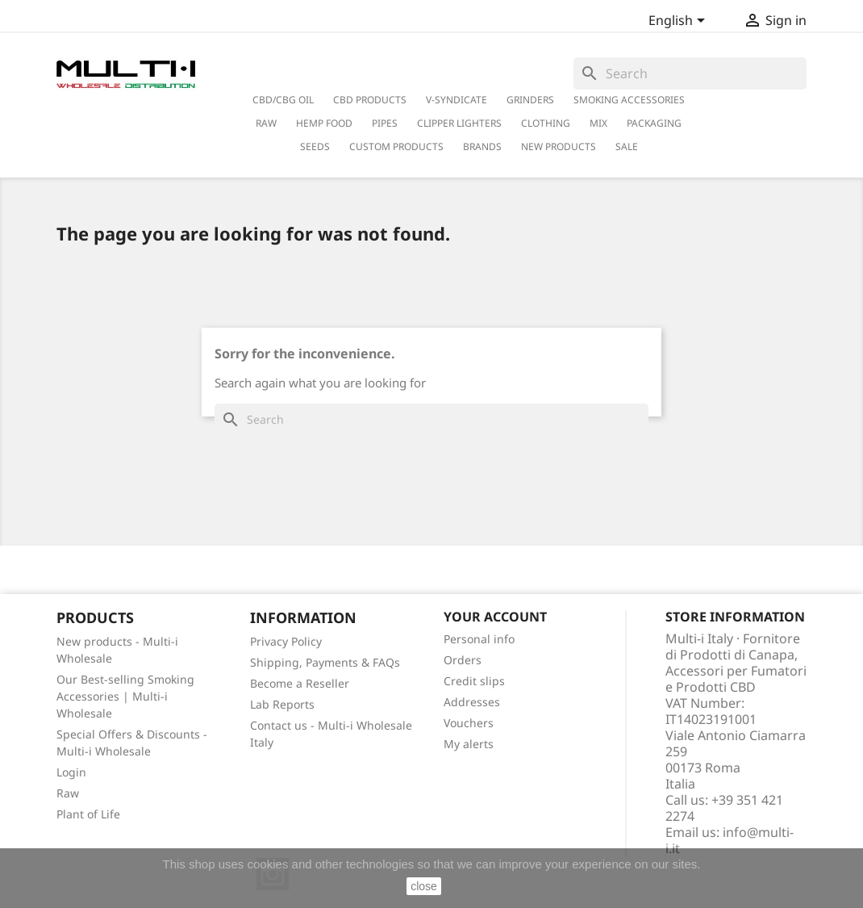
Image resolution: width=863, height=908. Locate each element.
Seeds (315, 146)
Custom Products (396, 146)
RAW (266, 123)
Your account (495, 617)
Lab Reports (282, 704)
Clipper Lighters (459, 123)
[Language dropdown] (679, 21)
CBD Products (369, 100)
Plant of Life (88, 814)
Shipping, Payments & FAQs (325, 662)
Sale (626, 146)
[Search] (690, 73)
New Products (558, 146)
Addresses (472, 701)
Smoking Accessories (629, 100)
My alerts (469, 743)
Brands (482, 146)
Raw (67, 793)
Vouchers (469, 722)
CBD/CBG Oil (283, 100)
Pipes (385, 123)
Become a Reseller (299, 683)
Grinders (530, 100)
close (424, 886)
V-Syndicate (456, 100)
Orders (463, 659)
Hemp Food (324, 123)
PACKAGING (654, 123)
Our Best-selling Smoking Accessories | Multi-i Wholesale (125, 696)
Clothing (545, 123)
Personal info (479, 638)
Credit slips (474, 680)
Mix (598, 123)
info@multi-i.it (729, 840)
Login (71, 772)
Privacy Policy (286, 641)
